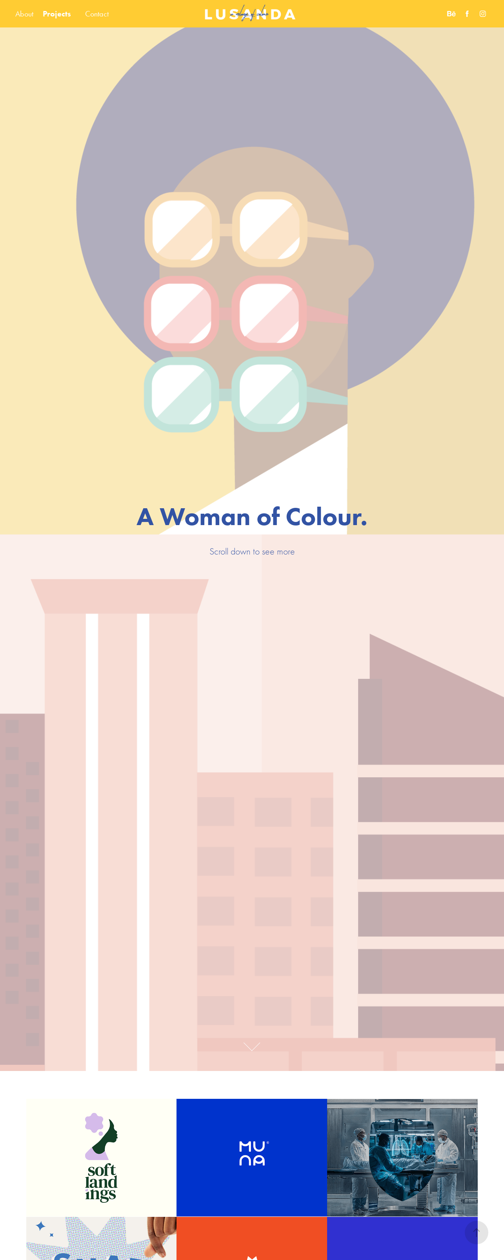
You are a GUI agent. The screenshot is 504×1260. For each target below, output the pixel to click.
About (24, 13)
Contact (97, 13)
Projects (57, 13)
